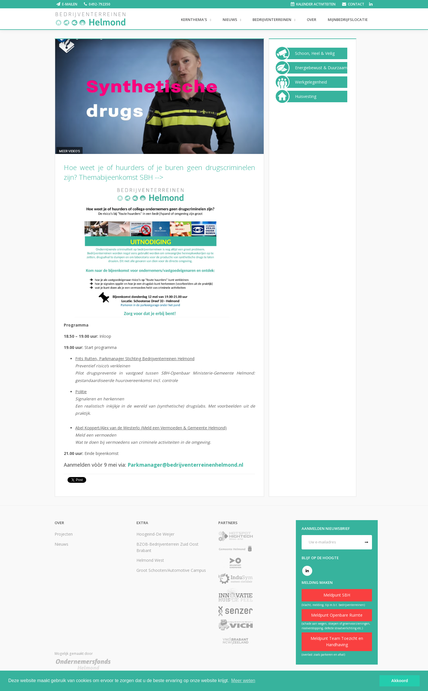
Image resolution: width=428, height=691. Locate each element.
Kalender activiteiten (316, 4)
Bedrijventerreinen (272, 19)
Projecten (64, 534)
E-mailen (69, 4)
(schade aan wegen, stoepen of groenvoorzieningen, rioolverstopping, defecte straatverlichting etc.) (336, 625)
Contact (356, 4)
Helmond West (150, 560)
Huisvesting (305, 96)
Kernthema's (194, 19)
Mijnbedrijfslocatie (348, 19)
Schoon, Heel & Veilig (315, 53)
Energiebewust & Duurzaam (321, 68)
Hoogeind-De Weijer (155, 534)
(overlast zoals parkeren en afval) (323, 655)
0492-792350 (99, 4)
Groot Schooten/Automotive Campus (171, 570)
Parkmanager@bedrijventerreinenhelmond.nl (185, 464)
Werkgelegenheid (311, 82)
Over (311, 19)
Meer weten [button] (243, 680)
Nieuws (230, 19)
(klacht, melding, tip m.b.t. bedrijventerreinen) (333, 605)
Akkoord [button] (399, 680)
